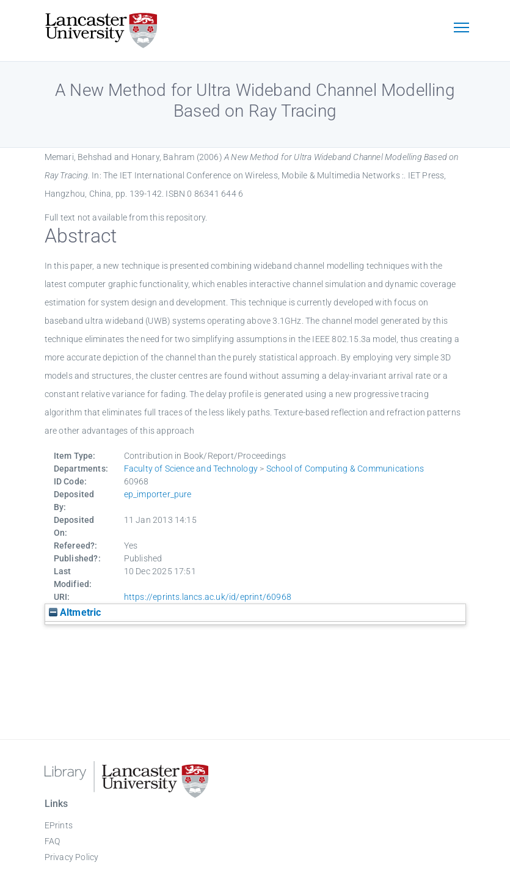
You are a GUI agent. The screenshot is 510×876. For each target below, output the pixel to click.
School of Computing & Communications (345, 468)
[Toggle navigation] (461, 28)
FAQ (52, 841)
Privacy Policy (72, 857)
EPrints (59, 825)
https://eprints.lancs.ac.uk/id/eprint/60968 (208, 597)
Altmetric (75, 612)
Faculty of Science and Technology (191, 468)
